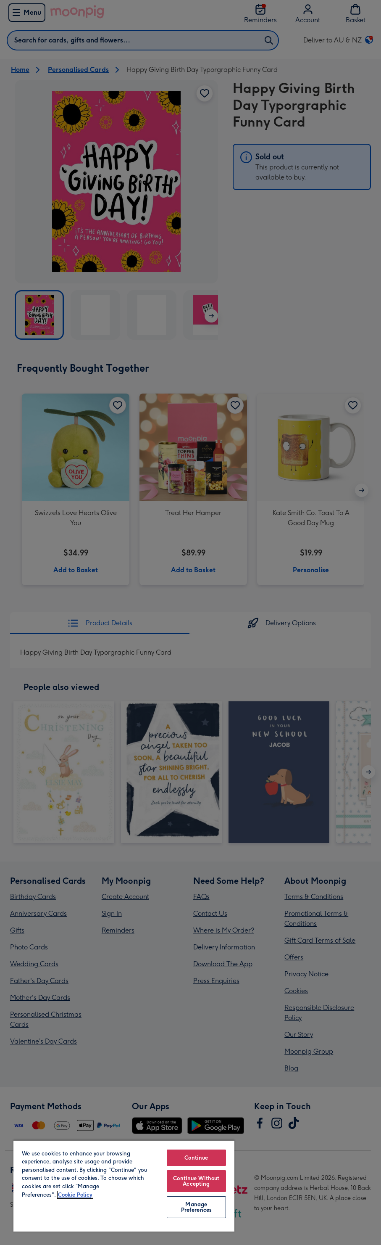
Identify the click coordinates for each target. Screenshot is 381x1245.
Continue (196, 1158)
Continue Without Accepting (196, 1181)
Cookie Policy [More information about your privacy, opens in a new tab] (75, 1195)
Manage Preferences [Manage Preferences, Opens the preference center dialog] (196, 1207)
